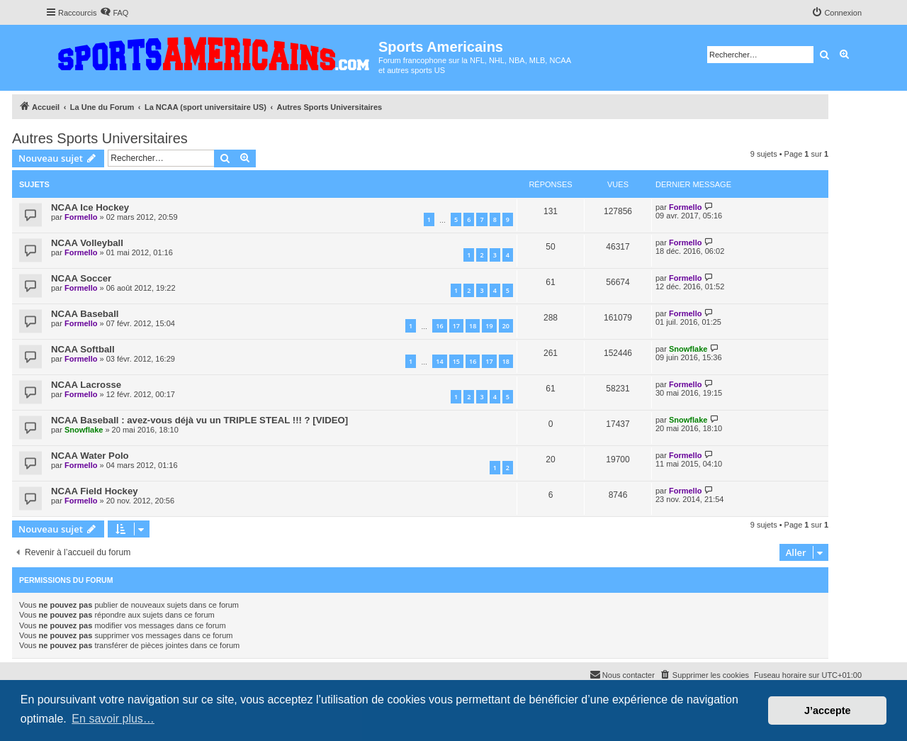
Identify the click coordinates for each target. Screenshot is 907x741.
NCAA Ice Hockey (90, 207)
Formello (80, 217)
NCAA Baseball (85, 313)
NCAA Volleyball (87, 243)
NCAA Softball (83, 349)
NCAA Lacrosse (86, 384)
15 (456, 361)
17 (456, 325)
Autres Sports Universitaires (100, 138)
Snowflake (688, 349)
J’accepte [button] (827, 710)
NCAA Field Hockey (94, 491)
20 (505, 325)
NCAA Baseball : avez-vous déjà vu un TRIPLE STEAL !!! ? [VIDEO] (199, 420)
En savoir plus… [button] (113, 719)
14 (439, 361)
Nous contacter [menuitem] (622, 674)
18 (472, 325)
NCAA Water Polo (90, 455)
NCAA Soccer (81, 278)
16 (439, 325)
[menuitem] (114, 12)
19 (488, 325)
